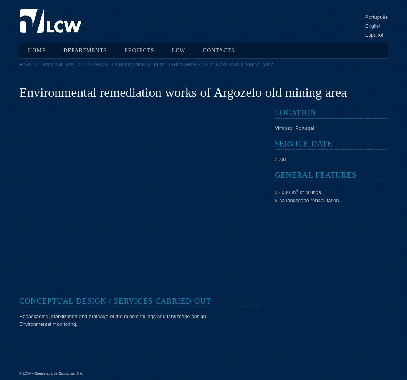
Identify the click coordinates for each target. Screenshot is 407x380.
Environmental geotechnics (74, 65)
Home (25, 65)
